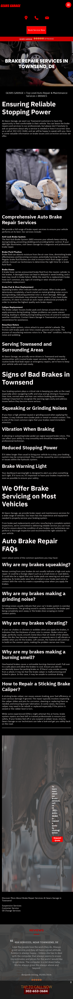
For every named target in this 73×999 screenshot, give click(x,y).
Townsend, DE (49, 951)
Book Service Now (36, 30)
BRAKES (42, 95)
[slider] (39, 38)
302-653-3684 (20, 131)
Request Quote (57, 839)
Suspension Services (11, 905)
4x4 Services (23, 951)
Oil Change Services (11, 910)
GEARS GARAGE (15, 92)
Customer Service (10, 908)
